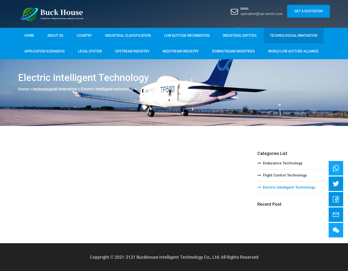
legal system (90, 51)
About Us (55, 35)
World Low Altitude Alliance (293, 51)
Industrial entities (240, 35)
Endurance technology (279, 163)
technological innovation (293, 35)
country (84, 35)
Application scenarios (44, 51)
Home (29, 35)
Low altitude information (187, 35)
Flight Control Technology (282, 175)
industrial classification (128, 35)
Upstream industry (132, 51)
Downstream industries (233, 51)
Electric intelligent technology (107, 89)
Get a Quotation (308, 11)
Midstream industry (181, 51)
